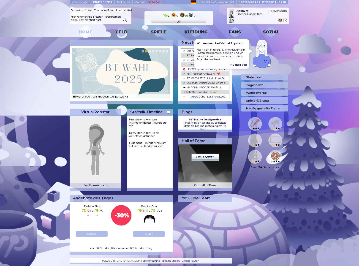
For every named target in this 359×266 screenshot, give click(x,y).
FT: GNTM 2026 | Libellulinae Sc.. (204, 78)
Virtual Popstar (95, 112)
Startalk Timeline (146, 112)
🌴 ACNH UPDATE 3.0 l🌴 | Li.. (203, 87)
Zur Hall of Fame (205, 185)
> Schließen (238, 64)
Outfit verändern (95, 185)
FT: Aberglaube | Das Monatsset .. (204, 96)
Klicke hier (228, 49)
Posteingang (80, 2)
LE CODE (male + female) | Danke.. (205, 69)
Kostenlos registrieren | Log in (262, 2)
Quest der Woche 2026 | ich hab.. (204, 82)
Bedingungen (171, 260)
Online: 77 (123, 2)
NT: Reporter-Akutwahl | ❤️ (201, 73)
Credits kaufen (190, 260)
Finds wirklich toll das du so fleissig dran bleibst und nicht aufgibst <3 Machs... (205, 124)
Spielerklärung (151, 260)
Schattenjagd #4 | (200, 92)
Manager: (149, 2)
